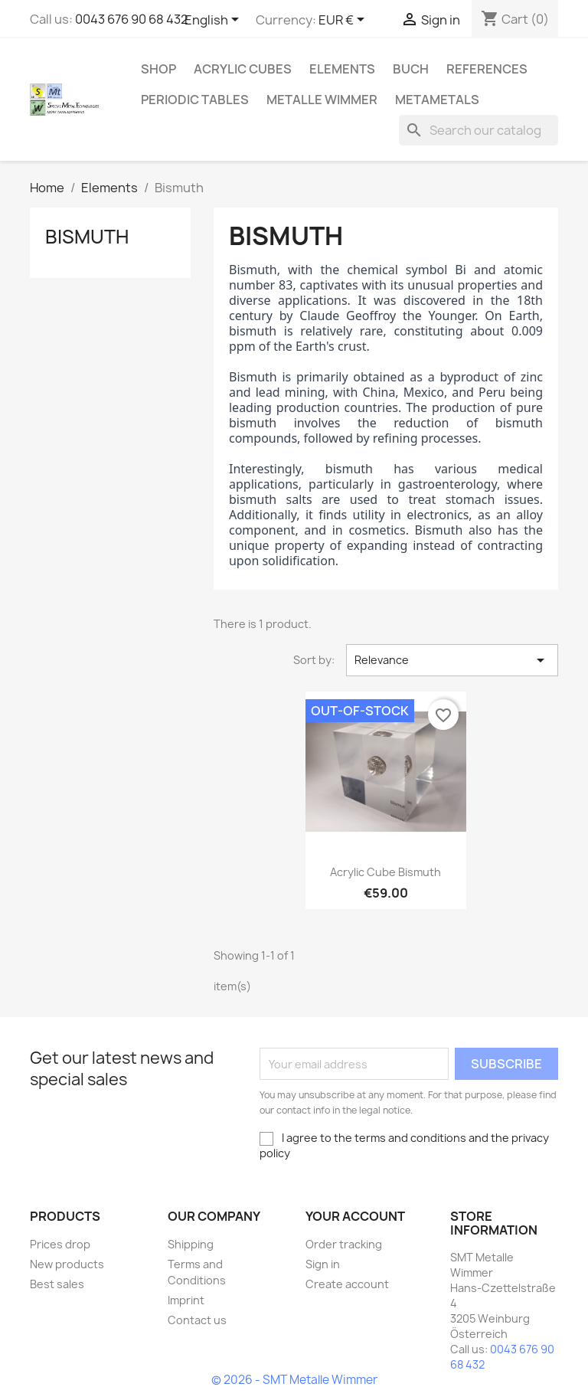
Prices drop (60, 1244)
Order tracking (343, 1244)
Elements (342, 69)
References (487, 69)
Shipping (191, 1244)
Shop (158, 69)
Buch (411, 69)
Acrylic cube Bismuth (385, 872)
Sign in (322, 1264)
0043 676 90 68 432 (131, 19)
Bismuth (87, 237)
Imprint (186, 1300)
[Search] (478, 130)
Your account (355, 1216)
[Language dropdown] (214, 20)
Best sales (57, 1284)
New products (67, 1264)
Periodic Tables (195, 99)
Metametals (437, 99)
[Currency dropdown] (344, 20)
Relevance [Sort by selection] (452, 660)
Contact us (197, 1320)
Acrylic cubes (243, 69)
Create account (347, 1284)
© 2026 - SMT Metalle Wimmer (294, 1380)
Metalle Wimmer (321, 99)
